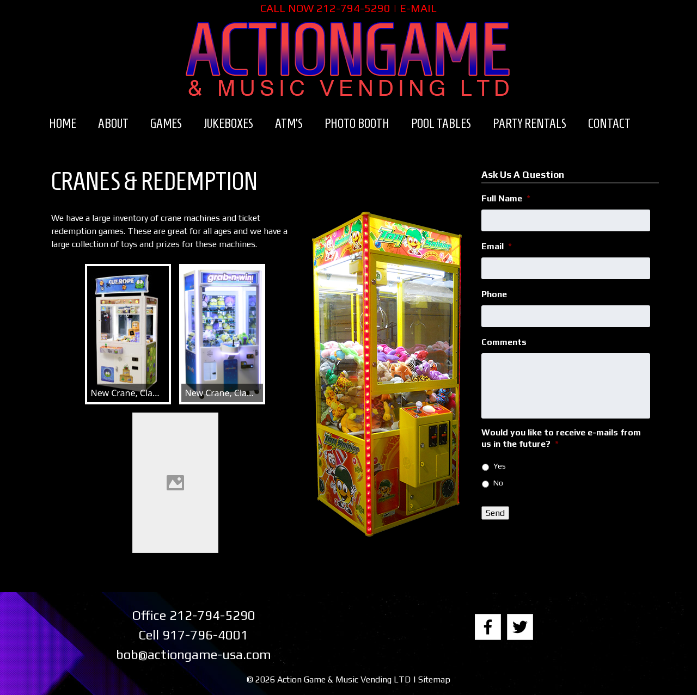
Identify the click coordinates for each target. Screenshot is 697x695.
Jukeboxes (228, 123)
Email (496, 246)
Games (166, 123)
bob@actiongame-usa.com (193, 654)
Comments (504, 342)
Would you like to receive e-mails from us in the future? (561, 438)
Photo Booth (357, 123)
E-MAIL (418, 8)
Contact (609, 123)
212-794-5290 (353, 8)
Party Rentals (529, 123)
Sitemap (434, 679)
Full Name (505, 198)
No (498, 482)
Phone (494, 294)
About (113, 123)
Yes (499, 466)
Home (62, 123)
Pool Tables (441, 123)
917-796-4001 (205, 635)
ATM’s (289, 123)
